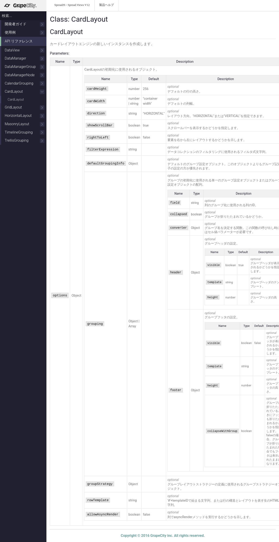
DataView (24, 50)
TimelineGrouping (24, 132)
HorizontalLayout (24, 115)
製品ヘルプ (106, 5)
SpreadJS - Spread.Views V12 (71, 5)
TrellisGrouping (24, 140)
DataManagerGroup (24, 67)
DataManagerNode (24, 75)
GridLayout (24, 107)
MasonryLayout (24, 124)
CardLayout (24, 91)
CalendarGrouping (24, 83)
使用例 (24, 32)
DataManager (24, 58)
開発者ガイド (24, 24)
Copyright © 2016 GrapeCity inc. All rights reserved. (163, 535)
